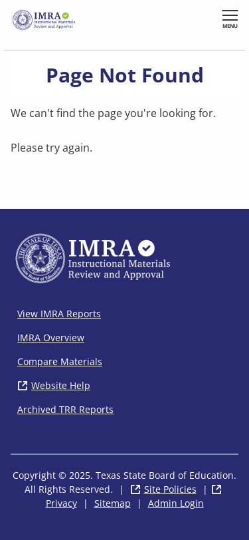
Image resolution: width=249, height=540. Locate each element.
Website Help (60, 385)
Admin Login (176, 503)
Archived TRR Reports (65, 409)
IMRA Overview (50, 337)
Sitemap (112, 503)
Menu (230, 25)
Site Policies (170, 489)
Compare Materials (59, 361)
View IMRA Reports (59, 313)
